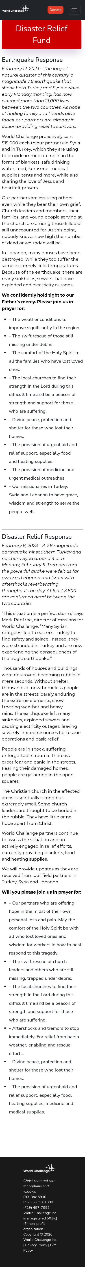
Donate (55, 9)
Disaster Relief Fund (42, 34)
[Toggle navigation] (74, 10)
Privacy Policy (36, 1245)
